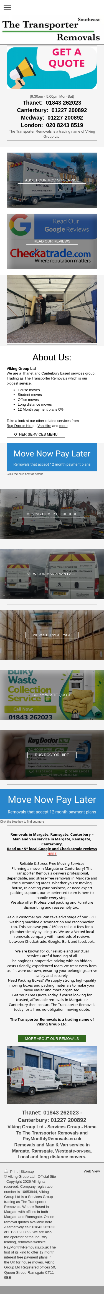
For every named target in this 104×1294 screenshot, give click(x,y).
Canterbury (50, 373)
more (63, 426)
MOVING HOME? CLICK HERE (51, 514)
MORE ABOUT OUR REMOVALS (52, 1039)
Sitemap (27, 1171)
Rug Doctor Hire (19, 426)
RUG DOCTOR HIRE (52, 755)
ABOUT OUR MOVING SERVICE (52, 180)
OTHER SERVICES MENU (36, 434)
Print (11, 1171)
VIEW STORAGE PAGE (52, 635)
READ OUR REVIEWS (52, 241)
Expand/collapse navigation (52, 7)
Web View (92, 1171)
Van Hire (44, 426)
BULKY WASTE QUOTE (52, 695)
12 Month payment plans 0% (41, 409)
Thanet (27, 373)
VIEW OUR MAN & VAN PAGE (52, 574)
